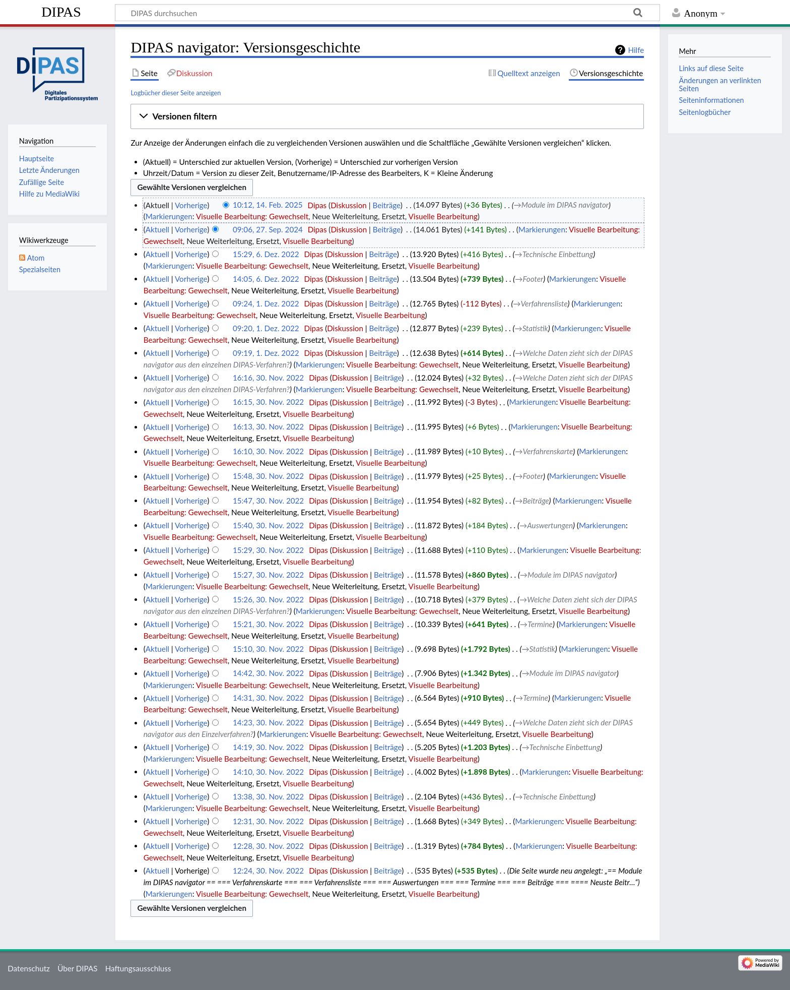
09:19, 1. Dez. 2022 (266, 352)
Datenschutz (29, 968)
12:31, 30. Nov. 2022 (268, 821)
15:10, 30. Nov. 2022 (268, 648)
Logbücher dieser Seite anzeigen (175, 93)
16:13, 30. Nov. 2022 (268, 426)
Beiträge (386, 205)
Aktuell (157, 229)
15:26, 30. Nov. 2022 (268, 599)
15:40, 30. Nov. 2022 (268, 525)
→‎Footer (529, 278)
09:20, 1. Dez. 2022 (266, 328)
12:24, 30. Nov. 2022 (268, 870)
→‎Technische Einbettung (553, 254)
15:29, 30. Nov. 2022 (268, 549)
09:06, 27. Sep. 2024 (268, 229)
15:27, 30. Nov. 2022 (268, 574)
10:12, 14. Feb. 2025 (268, 205)
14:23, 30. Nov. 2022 (268, 722)
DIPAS (61, 12)
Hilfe (636, 49)
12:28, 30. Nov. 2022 (268, 845)
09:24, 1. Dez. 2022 (266, 303)
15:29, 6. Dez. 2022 (266, 254)
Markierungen (169, 216)
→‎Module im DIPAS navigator (561, 205)
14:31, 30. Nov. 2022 (268, 698)
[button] (387, 116)
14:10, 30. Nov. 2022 (268, 771)
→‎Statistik (531, 328)
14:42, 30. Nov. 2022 (268, 673)
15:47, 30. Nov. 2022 (268, 500)
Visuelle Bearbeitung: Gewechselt (252, 216)
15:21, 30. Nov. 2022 (268, 624)
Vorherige (191, 205)
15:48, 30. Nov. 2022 (268, 476)
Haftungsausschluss (138, 968)
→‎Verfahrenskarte (544, 451)
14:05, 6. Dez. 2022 (266, 278)
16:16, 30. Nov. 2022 (268, 377)
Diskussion (349, 205)
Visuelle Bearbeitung (443, 216)
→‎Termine (536, 624)
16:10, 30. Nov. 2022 (268, 451)
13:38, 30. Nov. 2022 (268, 796)
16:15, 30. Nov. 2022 (268, 402)
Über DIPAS (77, 968)
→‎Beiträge (532, 500)
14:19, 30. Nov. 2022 (268, 747)
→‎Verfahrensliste (540, 303)
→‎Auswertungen (546, 525)
